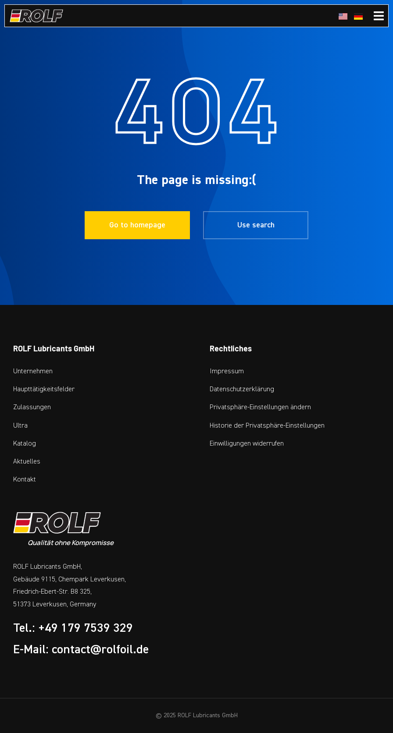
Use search (256, 225)
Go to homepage (137, 225)
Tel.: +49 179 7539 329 (73, 628)
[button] (295, 407)
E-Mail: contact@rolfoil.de (81, 649)
